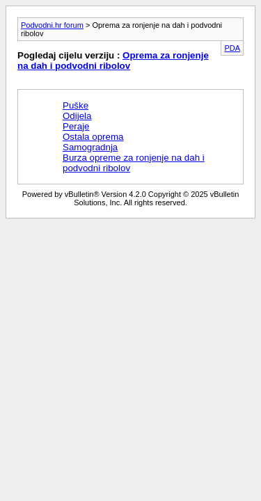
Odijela (77, 116)
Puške (75, 105)
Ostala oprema (93, 137)
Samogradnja (90, 147)
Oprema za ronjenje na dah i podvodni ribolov (113, 60)
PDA (232, 48)
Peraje (76, 126)
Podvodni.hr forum (52, 25)
